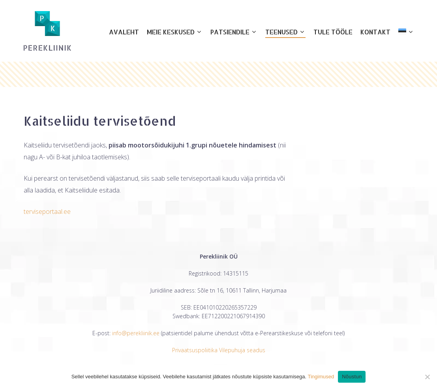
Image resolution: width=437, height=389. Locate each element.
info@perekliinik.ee (135, 333)
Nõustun (352, 377)
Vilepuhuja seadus (242, 350)
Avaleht (124, 32)
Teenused (284, 32)
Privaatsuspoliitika (195, 350)
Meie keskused (174, 32)
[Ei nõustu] (427, 377)
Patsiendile (233, 32)
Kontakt (375, 32)
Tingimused (321, 377)
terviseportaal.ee (47, 211)
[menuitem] (405, 31)
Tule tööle (333, 32)
